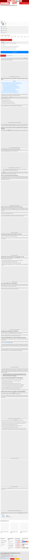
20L (2, 36)
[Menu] (28, 3)
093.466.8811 (3, 557)
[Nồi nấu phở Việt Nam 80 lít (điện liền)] (5, 527)
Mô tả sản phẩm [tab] (3, 55)
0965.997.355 (18, 544)
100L (21, 36)
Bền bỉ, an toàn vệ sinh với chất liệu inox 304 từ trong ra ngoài (10, 86)
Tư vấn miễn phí (14, 52)
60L (15, 36)
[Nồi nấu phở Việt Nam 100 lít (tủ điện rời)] (24, 527)
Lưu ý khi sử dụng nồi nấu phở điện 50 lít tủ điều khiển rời (9, 91)
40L (8, 36)
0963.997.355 (18, 542)
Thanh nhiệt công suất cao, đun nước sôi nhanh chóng (9, 84)
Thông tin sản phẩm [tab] (9, 55)
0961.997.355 (18, 540)
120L (25, 36)
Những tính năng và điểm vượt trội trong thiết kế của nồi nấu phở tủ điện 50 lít (12, 83)
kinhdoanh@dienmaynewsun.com (6, 558)
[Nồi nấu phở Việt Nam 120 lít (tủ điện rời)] (14, 527)
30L (5, 36)
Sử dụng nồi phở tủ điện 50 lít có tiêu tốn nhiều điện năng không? (10, 90)
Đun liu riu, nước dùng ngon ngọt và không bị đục (9, 85)
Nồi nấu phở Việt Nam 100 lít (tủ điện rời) (23, 532)
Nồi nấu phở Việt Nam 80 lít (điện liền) (4, 532)
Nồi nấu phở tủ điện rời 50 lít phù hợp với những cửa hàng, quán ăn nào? (11, 82)
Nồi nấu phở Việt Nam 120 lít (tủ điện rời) (14, 532)
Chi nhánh (24, 3)
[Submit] (8, 3)
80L (18, 36)
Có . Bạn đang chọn (5, 35)
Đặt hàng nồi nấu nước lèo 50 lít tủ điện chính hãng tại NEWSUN (10, 92)
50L (11, 36)
